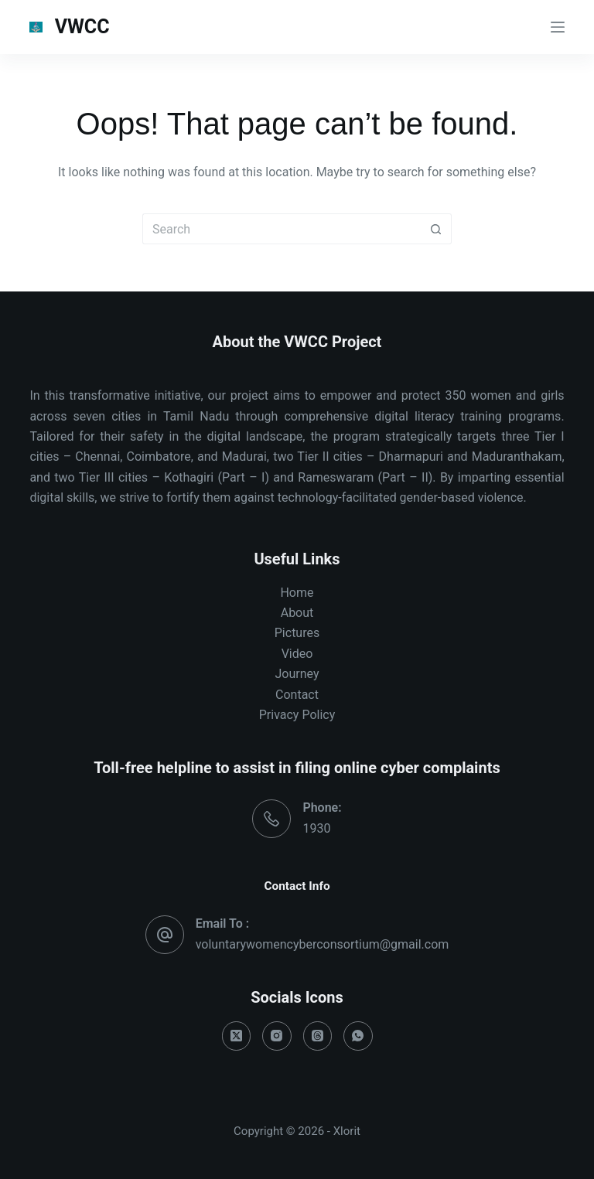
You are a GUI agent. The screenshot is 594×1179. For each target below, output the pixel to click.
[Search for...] (281, 228)
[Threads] (318, 1036)
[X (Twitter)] (236, 1036)
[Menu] (558, 27)
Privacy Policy (297, 714)
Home (296, 592)
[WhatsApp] (358, 1036)
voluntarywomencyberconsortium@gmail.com (322, 944)
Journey (297, 673)
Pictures (297, 632)
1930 (316, 828)
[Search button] (436, 228)
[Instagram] (277, 1036)
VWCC (82, 26)
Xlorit (346, 1131)
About (297, 612)
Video (297, 653)
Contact (297, 694)
